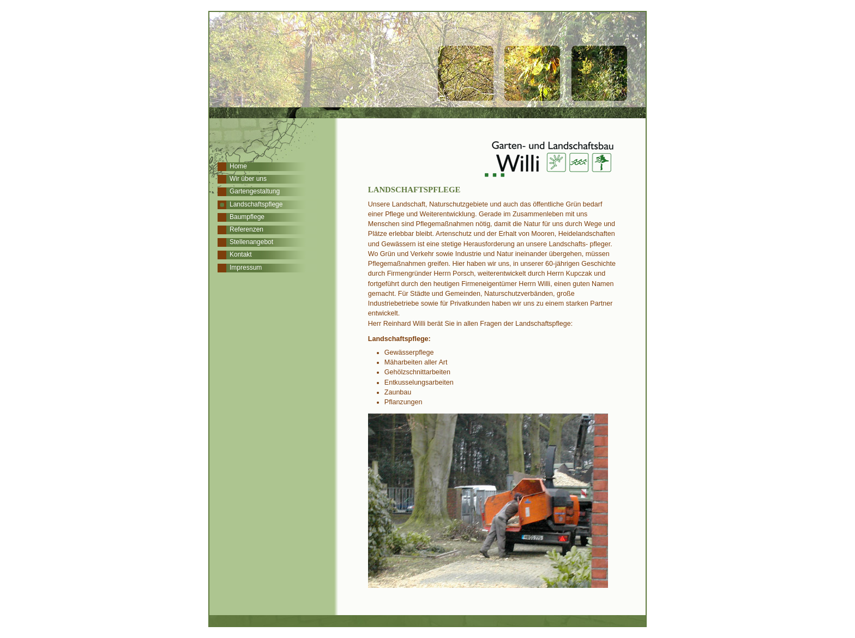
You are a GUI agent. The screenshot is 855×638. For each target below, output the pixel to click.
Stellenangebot (251, 242)
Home (238, 166)
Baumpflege (247, 217)
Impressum (246, 267)
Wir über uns (248, 179)
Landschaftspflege (256, 204)
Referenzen (246, 229)
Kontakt (241, 254)
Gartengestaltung (255, 191)
